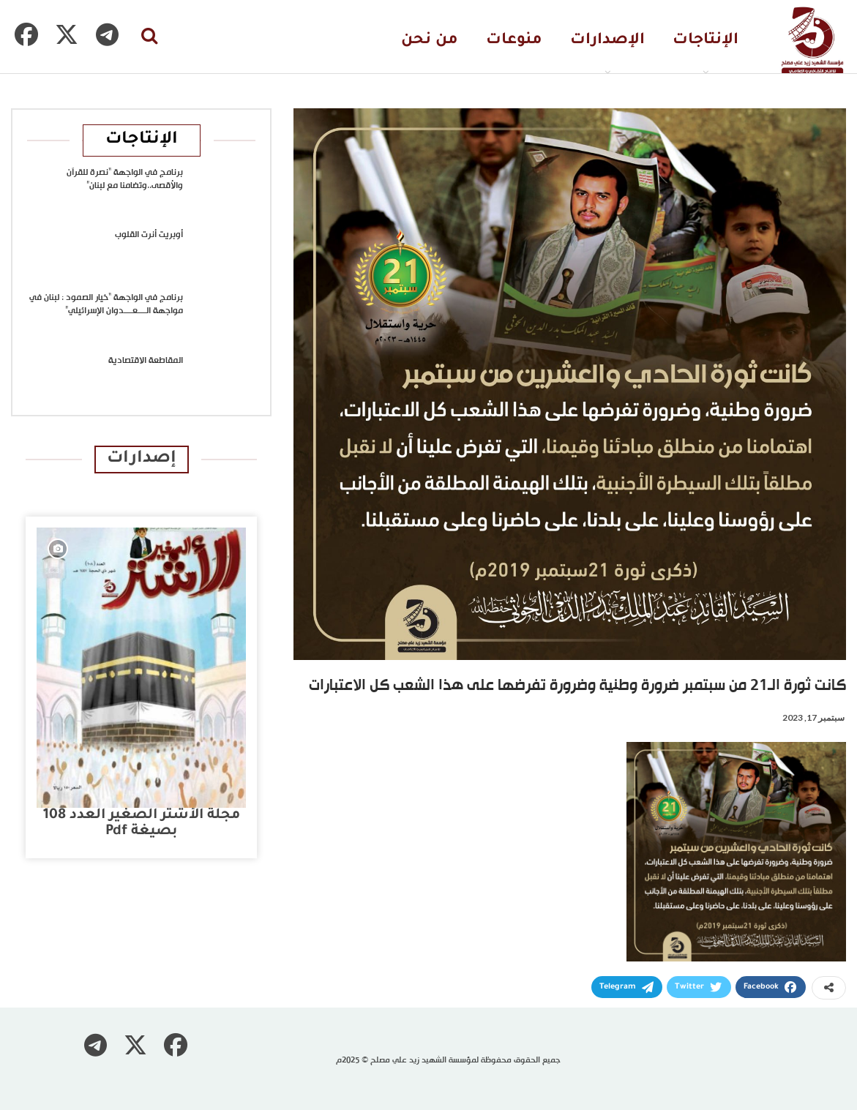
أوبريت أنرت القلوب (149, 235)
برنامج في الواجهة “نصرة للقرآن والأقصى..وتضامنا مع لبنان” (125, 179)
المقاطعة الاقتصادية (145, 361)
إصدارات (141, 459)
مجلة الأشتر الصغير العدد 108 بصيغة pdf (141, 823)
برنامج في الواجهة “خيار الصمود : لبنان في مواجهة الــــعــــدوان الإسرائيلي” (106, 304)
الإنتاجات (705, 40)
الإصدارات (607, 40)
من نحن (429, 40)
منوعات (514, 40)
